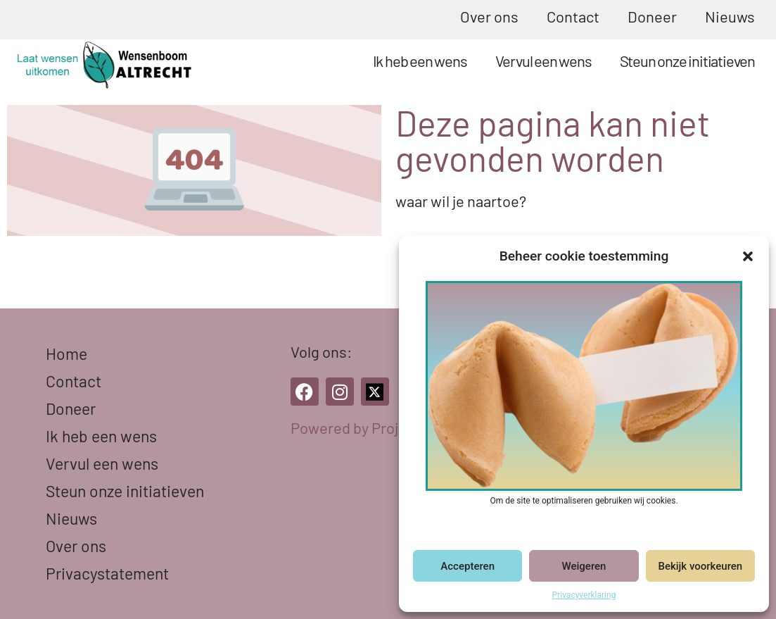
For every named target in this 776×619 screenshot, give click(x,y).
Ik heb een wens (420, 60)
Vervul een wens (543, 60)
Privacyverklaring (584, 595)
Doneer (652, 16)
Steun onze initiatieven (687, 60)
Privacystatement (107, 573)
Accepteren (467, 566)
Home (66, 353)
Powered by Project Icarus (377, 427)
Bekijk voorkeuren (700, 566)
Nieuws (730, 16)
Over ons (489, 16)
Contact (573, 16)
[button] (748, 256)
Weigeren (584, 566)
